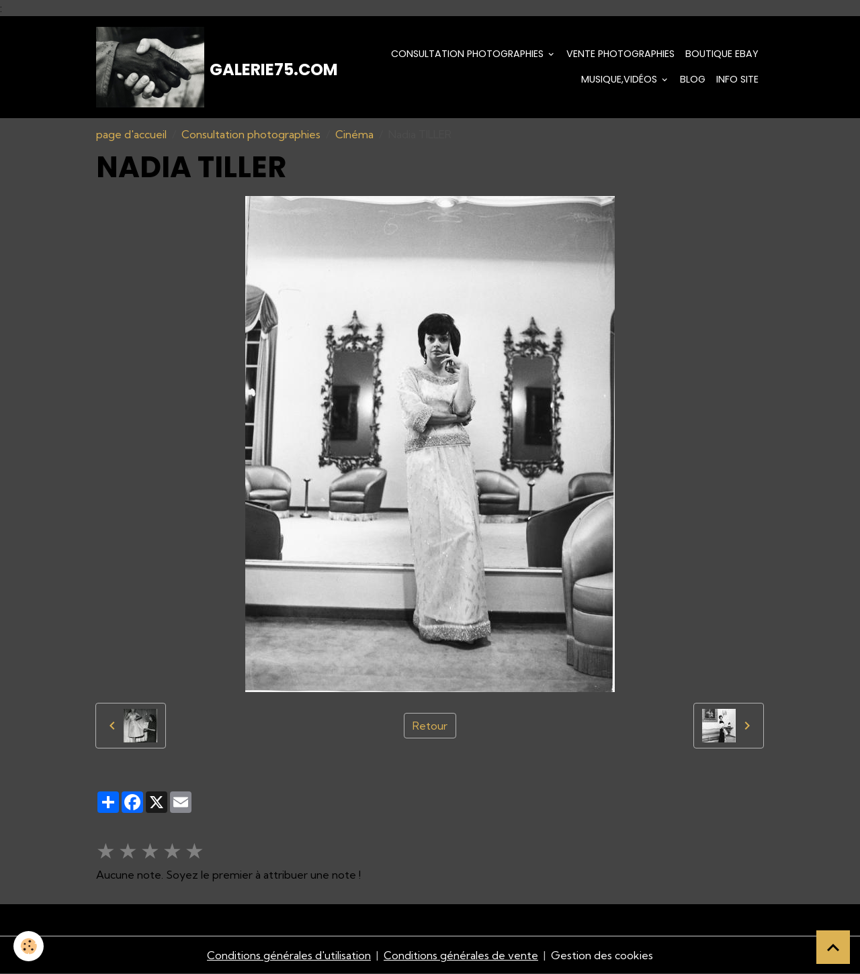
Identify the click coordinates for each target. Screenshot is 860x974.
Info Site (737, 79)
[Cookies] (28, 946)
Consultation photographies (468, 53)
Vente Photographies (620, 53)
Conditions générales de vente (461, 955)
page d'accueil (131, 134)
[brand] (194, 67)
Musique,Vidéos (620, 79)
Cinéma (354, 134)
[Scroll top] (833, 947)
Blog (692, 79)
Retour (430, 725)
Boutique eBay (722, 53)
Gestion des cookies (602, 955)
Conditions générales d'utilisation (289, 955)
